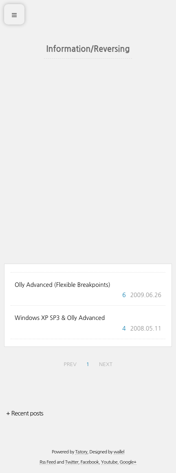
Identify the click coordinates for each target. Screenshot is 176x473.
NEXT (105, 364)
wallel (119, 452)
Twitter (71, 462)
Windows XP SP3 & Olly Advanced (60, 318)
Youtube (109, 462)
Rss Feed (47, 462)
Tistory (81, 452)
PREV (70, 364)
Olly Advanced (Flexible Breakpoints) (62, 285)
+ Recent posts (24, 413)
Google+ (128, 462)
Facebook (90, 462)
